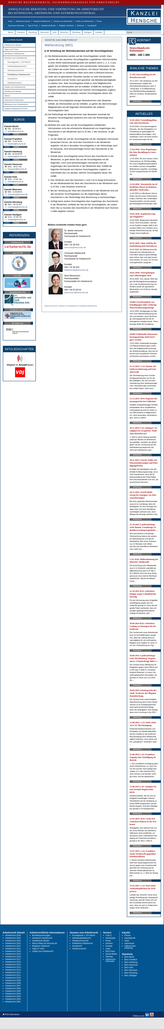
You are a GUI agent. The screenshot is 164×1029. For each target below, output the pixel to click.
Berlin (10, 32)
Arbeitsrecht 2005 (13, 991)
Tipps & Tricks (33, 26)
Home (10, 21)
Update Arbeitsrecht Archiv (16, 109)
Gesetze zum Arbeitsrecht (62, 21)
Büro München (130, 970)
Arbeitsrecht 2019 (13, 954)
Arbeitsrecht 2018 (13, 956)
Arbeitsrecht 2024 (13, 941)
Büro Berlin (129, 957)
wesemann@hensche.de (76, 292)
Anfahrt (7, 134)
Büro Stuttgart (130, 975)
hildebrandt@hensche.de (76, 270)
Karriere (109, 943)
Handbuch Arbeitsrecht (41, 21)
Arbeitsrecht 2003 (13, 996)
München (64, 32)
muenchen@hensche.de (18, 194)
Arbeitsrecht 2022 (13, 946)
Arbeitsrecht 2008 (13, 983)
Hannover (44, 32)
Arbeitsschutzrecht (15, 70)
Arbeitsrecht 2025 (13, 938)
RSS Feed (110, 951)
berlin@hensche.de (16, 131)
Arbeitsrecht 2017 (13, 959)
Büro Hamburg (130, 962)
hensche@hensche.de (75, 247)
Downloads (110, 938)
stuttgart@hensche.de (17, 220)
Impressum (129, 943)
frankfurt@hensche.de (17, 144)
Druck (108, 941)
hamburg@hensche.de (17, 156)
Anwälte (98, 32)
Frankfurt (21, 32)
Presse (99, 21)
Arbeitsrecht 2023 (13, 943)
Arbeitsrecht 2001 (13, 1002)
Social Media (111, 954)
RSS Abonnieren (11, 1014)
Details (16, 134)
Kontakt (109, 946)
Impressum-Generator (16, 26)
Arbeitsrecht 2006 (13, 988)
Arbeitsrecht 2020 (13, 951)
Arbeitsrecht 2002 (13, 999)
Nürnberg (76, 32)
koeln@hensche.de (15, 182)
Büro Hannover (131, 965)
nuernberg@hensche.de (17, 207)
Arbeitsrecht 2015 (13, 964)
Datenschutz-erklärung (130, 947)
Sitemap (109, 956)
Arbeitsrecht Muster (48, 26)
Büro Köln (128, 967)
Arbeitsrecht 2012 (13, 972)
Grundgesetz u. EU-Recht (18, 62)
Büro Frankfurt (130, 959)
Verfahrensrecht (14, 83)
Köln (55, 32)
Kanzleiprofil (91, 26)
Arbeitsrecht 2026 (13, 935)
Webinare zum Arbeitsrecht (16, 104)
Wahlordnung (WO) (58, 45)
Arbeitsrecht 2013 (13, 970)
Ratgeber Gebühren (66, 26)
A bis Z (109, 935)
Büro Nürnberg (130, 973)
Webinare (80, 26)
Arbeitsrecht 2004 (13, 994)
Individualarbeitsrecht (16, 66)
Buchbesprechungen (41, 935)
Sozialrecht (12, 79)
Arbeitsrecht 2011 (13, 975)
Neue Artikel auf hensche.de (44, 943)
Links (108, 948)
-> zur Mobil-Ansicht (13, 40)
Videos (7, 96)
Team (126, 941)
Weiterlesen (137, 101)
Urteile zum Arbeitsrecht (84, 21)
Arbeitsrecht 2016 (13, 962)
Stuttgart (88, 32)
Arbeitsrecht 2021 (13, 948)
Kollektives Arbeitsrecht (18, 74)
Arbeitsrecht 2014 (13, 967)
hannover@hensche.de (17, 169)
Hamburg (33, 32)
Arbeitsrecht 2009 (13, 980)
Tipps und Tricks (11, 49)
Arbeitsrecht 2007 (13, 986)
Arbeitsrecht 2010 (13, 978)
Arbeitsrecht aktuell (23, 21)
